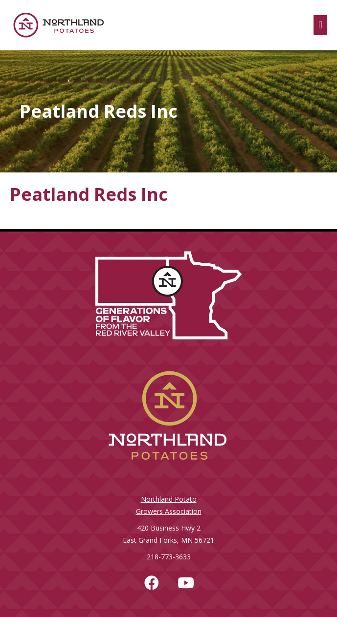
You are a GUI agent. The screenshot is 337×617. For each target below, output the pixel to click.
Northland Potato (169, 499)
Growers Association (169, 511)
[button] (151, 582)
